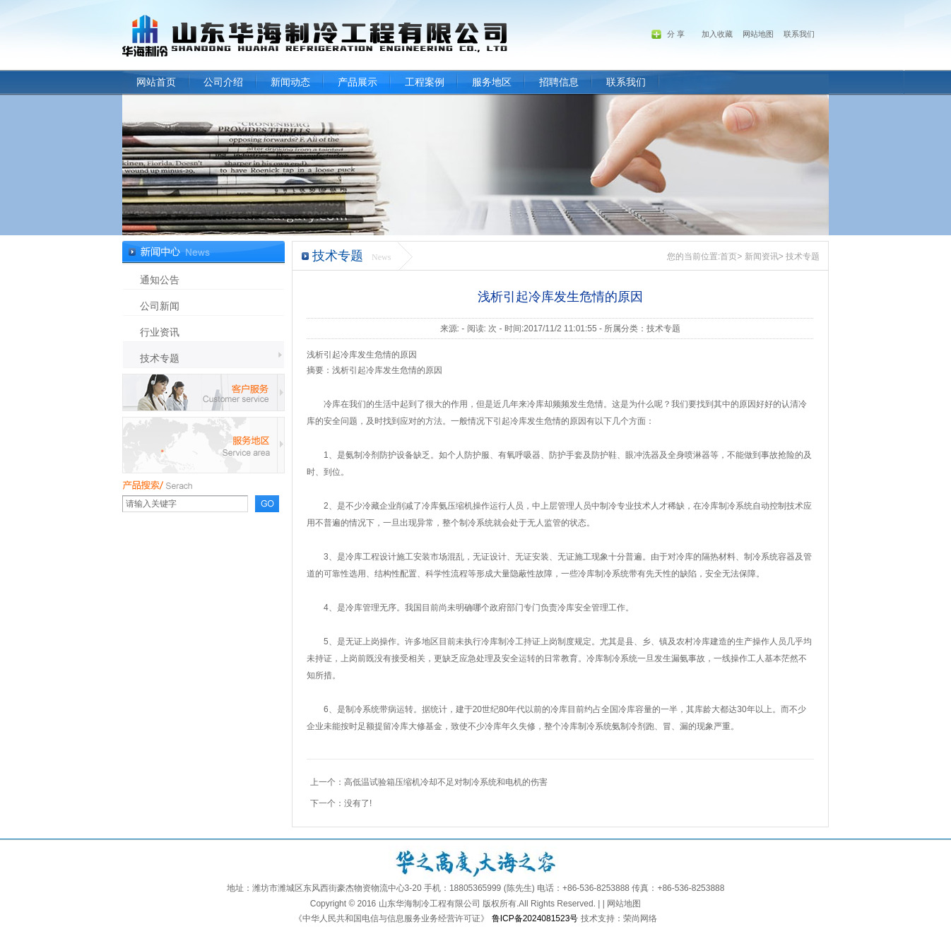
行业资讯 (159, 332)
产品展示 (357, 82)
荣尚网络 (640, 918)
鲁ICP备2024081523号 (535, 918)
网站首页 (156, 82)
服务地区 (492, 82)
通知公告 (159, 279)
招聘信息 (559, 82)
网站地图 (758, 34)
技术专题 (159, 358)
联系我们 (626, 82)
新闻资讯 (762, 256)
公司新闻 (159, 306)
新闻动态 (290, 82)
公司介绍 (223, 82)
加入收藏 (717, 34)
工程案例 (424, 82)
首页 (728, 256)
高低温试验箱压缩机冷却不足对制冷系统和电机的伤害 (446, 782)
